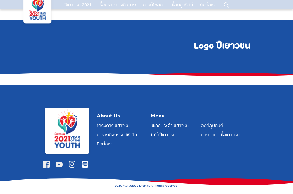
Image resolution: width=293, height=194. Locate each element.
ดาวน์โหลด (153, 10)
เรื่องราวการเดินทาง (117, 10)
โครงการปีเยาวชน (113, 126)
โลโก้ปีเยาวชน (163, 135)
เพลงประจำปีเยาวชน (170, 126)
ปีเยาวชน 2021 (77, 10)
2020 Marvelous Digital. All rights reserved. (146, 185)
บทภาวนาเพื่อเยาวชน (220, 135)
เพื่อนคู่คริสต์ (181, 10)
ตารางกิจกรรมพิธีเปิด (117, 135)
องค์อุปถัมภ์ (212, 126)
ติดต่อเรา (208, 10)
